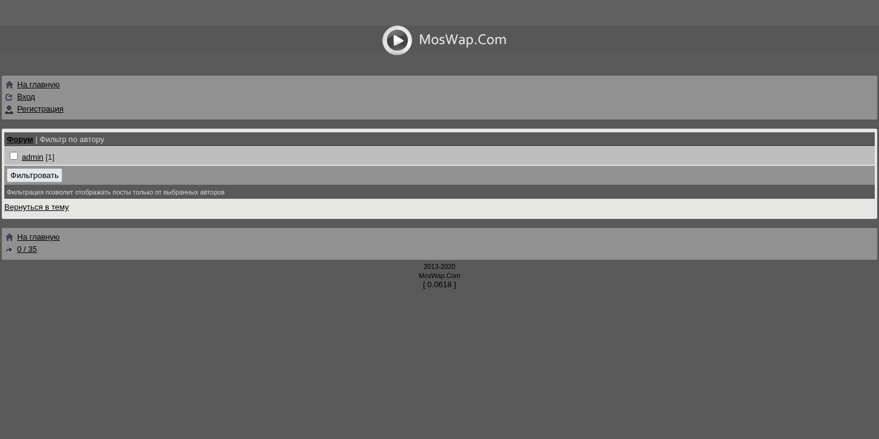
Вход (26, 96)
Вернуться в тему (36, 207)
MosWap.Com (439, 275)
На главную (32, 84)
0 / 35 (20, 249)
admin (32, 157)
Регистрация (40, 108)
